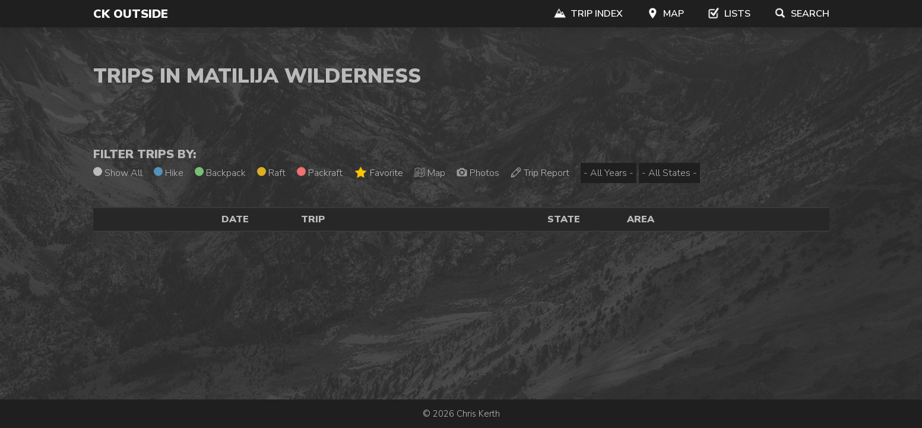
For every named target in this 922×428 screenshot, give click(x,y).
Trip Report (540, 173)
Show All (117, 173)
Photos (478, 173)
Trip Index (588, 13)
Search (801, 13)
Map (665, 13)
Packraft (320, 173)
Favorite (378, 173)
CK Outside (130, 14)
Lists (729, 13)
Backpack (220, 173)
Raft (271, 173)
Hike (168, 173)
